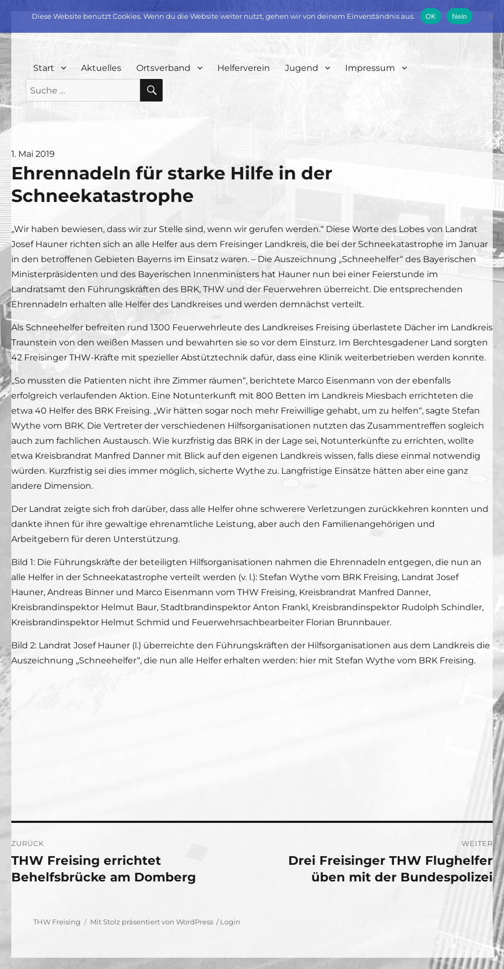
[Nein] (490, 16)
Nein (459, 16)
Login (230, 921)
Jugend (301, 68)
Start (43, 68)
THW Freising (57, 921)
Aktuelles (101, 68)
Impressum (370, 68)
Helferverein (243, 68)
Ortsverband (163, 68)
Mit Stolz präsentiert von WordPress (151, 921)
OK (431, 16)
